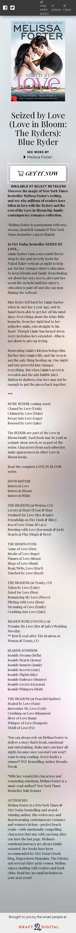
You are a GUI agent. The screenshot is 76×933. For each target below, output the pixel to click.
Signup (56, 7)
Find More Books (44, 8)
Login (67, 7)
